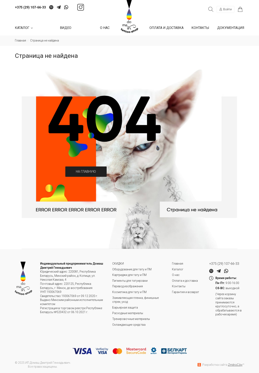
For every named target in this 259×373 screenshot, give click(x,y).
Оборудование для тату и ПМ (132, 269)
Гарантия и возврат (185, 292)
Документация (230, 28)
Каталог (177, 269)
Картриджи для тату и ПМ (129, 275)
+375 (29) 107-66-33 (30, 7)
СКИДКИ (118, 263)
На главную (86, 171)
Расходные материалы (127, 313)
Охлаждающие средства (129, 324)
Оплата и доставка (166, 28)
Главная (177, 263)
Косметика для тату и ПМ (129, 292)
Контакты (200, 28)
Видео (65, 28)
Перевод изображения (127, 286)
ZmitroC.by (235, 364)
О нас (105, 28)
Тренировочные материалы (131, 319)
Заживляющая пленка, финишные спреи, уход (135, 300)
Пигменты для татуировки (130, 280)
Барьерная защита (125, 307)
